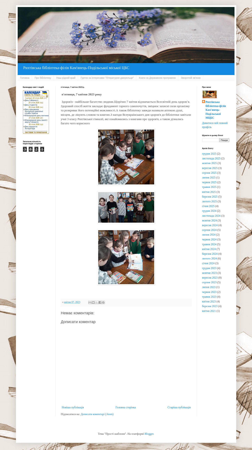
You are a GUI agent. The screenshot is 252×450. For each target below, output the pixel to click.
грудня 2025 (209, 153)
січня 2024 (208, 263)
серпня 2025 (209, 172)
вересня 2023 (210, 277)
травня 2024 (209, 244)
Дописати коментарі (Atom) (97, 414)
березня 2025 (210, 196)
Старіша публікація (179, 407)
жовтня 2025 (209, 163)
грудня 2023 (209, 268)
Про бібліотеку (43, 77)
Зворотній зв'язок (191, 77)
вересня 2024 (210, 225)
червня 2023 (209, 291)
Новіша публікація (73, 407)
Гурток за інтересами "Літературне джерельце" (107, 77)
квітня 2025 (209, 191)
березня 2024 (210, 253)
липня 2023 (209, 287)
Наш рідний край (65, 77)
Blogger (149, 433)
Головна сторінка (125, 407)
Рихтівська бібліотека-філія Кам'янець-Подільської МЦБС (216, 109)
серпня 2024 (209, 229)
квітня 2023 (209, 301)
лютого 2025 (209, 201)
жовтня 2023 (209, 272)
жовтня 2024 (209, 220)
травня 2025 (209, 186)
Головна (24, 77)
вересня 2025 (210, 168)
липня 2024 (209, 234)
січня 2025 (208, 206)
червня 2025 (209, 182)
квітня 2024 (209, 249)
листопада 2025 (211, 158)
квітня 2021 (209, 310)
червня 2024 (209, 239)
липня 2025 (209, 177)
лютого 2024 (209, 258)
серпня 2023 (209, 282)
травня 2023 (209, 296)
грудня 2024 (209, 210)
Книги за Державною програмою (157, 77)
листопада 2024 (211, 215)
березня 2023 (210, 306)
